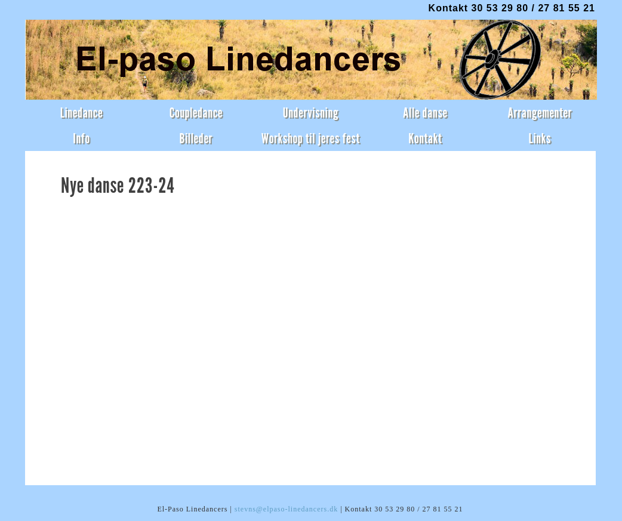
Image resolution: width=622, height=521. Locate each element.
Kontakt (425, 138)
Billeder (196, 138)
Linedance (81, 112)
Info (81, 138)
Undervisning (311, 112)
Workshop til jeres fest (311, 138)
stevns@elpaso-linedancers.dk (286, 509)
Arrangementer (539, 112)
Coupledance (196, 112)
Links (540, 138)
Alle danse (425, 112)
